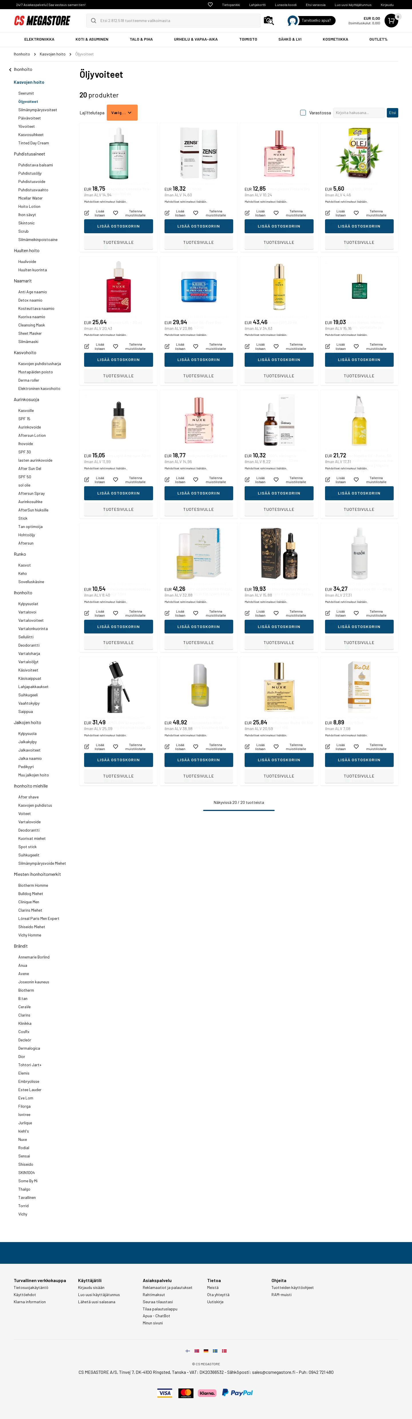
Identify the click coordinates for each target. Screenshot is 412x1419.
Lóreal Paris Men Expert (39, 918)
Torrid (23, 1205)
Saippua (25, 711)
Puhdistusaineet (29, 153)
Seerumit (26, 93)
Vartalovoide (29, 821)
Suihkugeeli (28, 694)
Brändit (21, 945)
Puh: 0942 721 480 (316, 1372)
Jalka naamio (30, 758)
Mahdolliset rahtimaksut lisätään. (105, 230)
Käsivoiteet (28, 669)
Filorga (24, 1106)
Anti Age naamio (32, 291)
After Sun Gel (29, 468)
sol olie (24, 485)
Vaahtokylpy (28, 703)
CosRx (23, 1031)
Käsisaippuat (29, 678)
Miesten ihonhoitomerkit (37, 874)
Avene (23, 973)
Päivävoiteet (29, 117)
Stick (22, 518)
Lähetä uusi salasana (96, 1302)
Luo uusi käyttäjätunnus (353, 5)
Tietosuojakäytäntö (31, 1287)
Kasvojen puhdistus (35, 805)
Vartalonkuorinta (33, 628)
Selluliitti (25, 636)
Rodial (23, 1147)
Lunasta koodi (286, 5)
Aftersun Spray (31, 493)
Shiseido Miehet (31, 926)
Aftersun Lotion (32, 435)
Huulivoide (27, 261)
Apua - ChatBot (156, 1316)
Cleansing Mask (31, 324)
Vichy (22, 1213)
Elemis (23, 1073)
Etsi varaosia (316, 5)
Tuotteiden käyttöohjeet (293, 1287)
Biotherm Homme (33, 885)
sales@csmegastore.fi (273, 1372)
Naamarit (23, 280)
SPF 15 (24, 418)
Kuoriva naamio (31, 316)
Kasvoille (26, 410)
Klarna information (30, 1302)
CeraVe (24, 1006)
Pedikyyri (26, 766)
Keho (22, 573)
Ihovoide (25, 443)
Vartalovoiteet (31, 620)
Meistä (213, 1287)
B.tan (22, 998)
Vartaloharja (29, 653)
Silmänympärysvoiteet (37, 109)
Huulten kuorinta (32, 269)
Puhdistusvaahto (33, 189)
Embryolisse (28, 1081)
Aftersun (25, 543)
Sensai (24, 1155)
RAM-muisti (282, 1294)
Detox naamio (30, 300)
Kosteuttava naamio (36, 308)
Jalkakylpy (27, 741)
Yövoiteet (26, 126)
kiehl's (23, 1131)
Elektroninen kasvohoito (39, 388)
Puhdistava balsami (35, 164)
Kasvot (24, 565)
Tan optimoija (30, 526)
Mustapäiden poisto (35, 371)
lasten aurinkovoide (35, 460)
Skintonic (26, 222)
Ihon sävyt (27, 214)
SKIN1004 (26, 1172)
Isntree (24, 1114)
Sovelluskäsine (31, 581)
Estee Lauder (29, 1089)
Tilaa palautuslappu (160, 1309)
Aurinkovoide (29, 426)
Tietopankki (231, 5)
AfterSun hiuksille (33, 509)
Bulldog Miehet (30, 893)
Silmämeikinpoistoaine (38, 239)
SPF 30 (24, 451)
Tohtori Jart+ (29, 1064)
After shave (28, 796)
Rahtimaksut (154, 1294)
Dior (21, 1056)
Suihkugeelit (28, 854)
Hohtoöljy (26, 534)
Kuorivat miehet (32, 838)
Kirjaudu (387, 5)
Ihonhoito (23, 592)
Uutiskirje (215, 1302)
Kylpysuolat (28, 603)
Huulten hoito (26, 250)
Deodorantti (28, 645)
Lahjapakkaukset (33, 686)
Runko (20, 554)
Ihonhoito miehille (31, 785)
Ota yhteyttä (218, 1294)
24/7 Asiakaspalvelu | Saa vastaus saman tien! (51, 5)
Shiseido (25, 1164)
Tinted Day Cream (33, 142)
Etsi (392, 112)
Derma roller (28, 380)
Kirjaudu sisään (91, 1287)
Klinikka (24, 1023)
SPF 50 (24, 476)
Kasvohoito (25, 352)
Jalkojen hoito (27, 722)
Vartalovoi (27, 611)
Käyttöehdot (25, 1294)
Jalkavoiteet (29, 750)
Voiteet (24, 813)
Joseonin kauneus (33, 981)
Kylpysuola (27, 733)
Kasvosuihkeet (31, 134)
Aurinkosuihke (30, 501)
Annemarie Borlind (33, 956)
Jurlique (25, 1122)
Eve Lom (25, 1097)
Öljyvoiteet (28, 101)
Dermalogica (29, 1048)
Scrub (23, 231)
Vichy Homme (29, 934)
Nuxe (22, 1139)
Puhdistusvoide (31, 181)
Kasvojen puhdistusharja (39, 363)
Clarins (24, 1015)
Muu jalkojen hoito (33, 774)
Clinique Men (28, 901)
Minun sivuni (153, 1323)
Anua (22, 965)
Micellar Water (30, 198)
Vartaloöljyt (28, 661)
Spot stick (27, 846)
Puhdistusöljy (29, 173)
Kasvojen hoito (29, 82)
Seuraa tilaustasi (158, 1302)
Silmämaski (28, 341)
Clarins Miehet (30, 910)
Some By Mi (27, 1180)
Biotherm (26, 990)
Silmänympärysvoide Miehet (42, 863)
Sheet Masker (30, 333)
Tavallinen (27, 1197)
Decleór (24, 1039)
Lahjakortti (257, 5)
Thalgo (24, 1189)
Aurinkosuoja (26, 399)
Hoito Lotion (29, 206)
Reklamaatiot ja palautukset (168, 1287)
